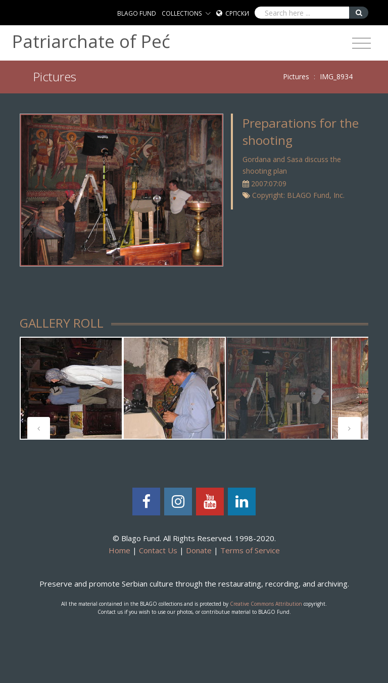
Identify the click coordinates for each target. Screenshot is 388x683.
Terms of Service (250, 550)
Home (119, 550)
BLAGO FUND (136, 13)
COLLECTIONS (182, 13)
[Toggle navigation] (361, 43)
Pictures (296, 76)
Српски (237, 13)
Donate (199, 550)
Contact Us (158, 550)
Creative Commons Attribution (266, 603)
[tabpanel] (71, 388)
